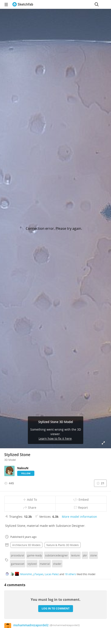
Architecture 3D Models (26, 545)
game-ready (34, 555)
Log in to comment (56, 608)
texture (75, 555)
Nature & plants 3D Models (62, 545)
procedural (17, 555)
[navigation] (6, 4)
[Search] (97, 4)
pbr (85, 555)
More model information (79, 517)
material (45, 563)
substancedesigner (56, 555)
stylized (31, 563)
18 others (70, 574)
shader (57, 563)
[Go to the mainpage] (22, 4)
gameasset (17, 563)
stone (93, 555)
